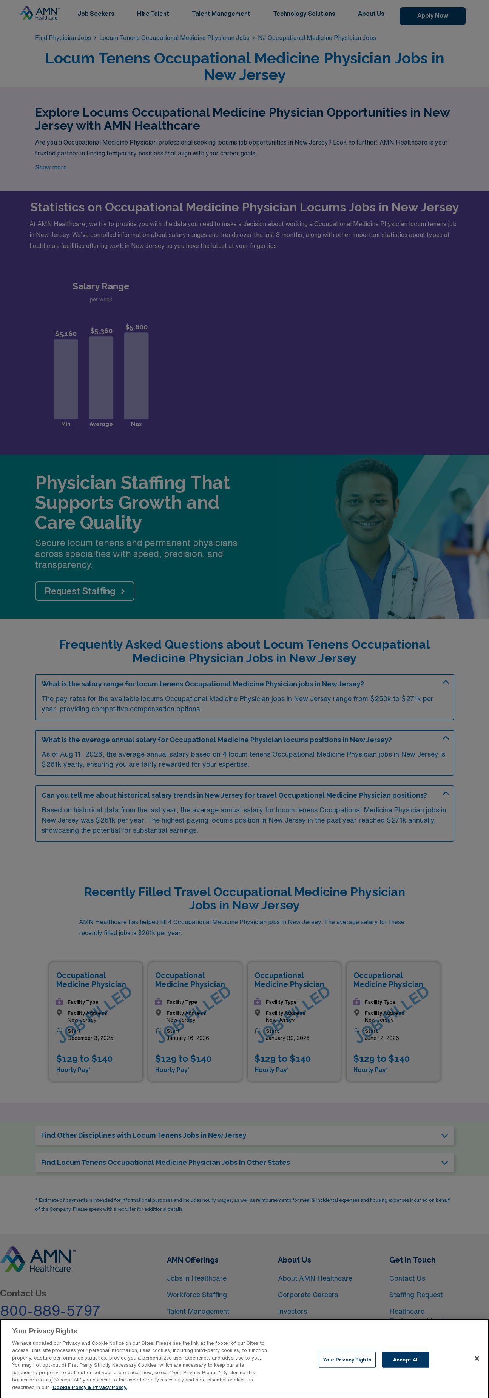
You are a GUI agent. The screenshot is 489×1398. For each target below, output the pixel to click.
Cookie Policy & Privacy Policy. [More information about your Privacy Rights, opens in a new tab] (89, 1391)
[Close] (477, 1363)
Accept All (405, 1364)
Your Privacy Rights (347, 1364)
